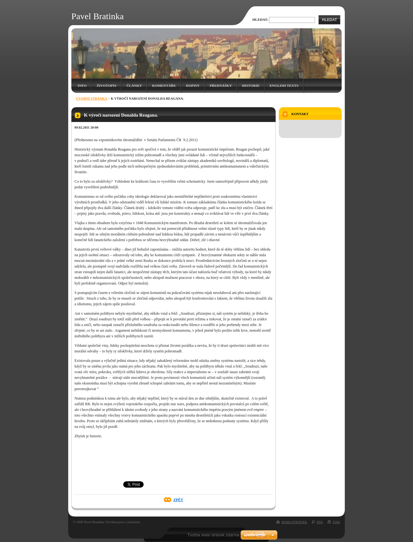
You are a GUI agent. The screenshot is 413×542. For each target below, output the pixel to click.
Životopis (106, 85)
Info (82, 85)
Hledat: (260, 19)
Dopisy (193, 85)
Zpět (178, 500)
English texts (284, 85)
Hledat (329, 20)
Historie (251, 85)
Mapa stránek (294, 522)
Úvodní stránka (91, 98)
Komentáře (164, 85)
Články (134, 85)
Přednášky (221, 85)
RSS (320, 522)
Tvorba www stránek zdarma (213, 535)
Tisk (336, 522)
